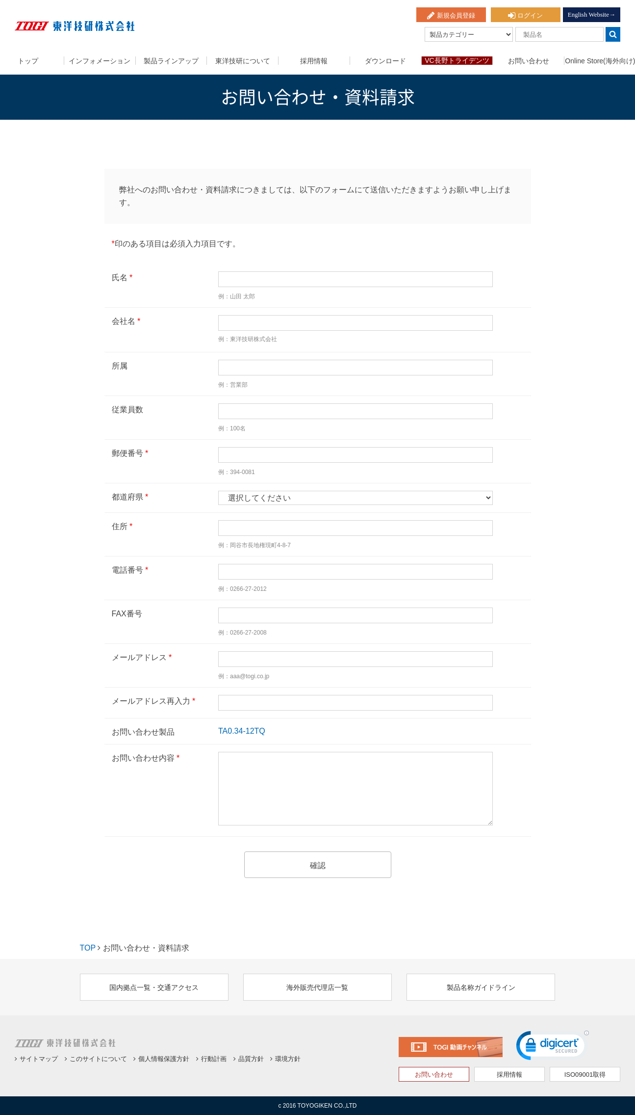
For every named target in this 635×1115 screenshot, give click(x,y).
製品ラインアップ (171, 61)
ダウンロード (385, 61)
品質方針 (248, 1058)
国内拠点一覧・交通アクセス (154, 987)
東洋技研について (242, 61)
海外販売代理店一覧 (317, 987)
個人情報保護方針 (161, 1058)
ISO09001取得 (585, 1074)
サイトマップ (36, 1058)
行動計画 (211, 1058)
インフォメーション (99, 61)
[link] (552, 1047)
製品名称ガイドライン (481, 987)
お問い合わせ (528, 61)
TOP (88, 948)
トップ (28, 61)
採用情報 (314, 61)
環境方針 (285, 1058)
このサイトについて (96, 1058)
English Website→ (591, 14)
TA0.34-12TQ (241, 731)
